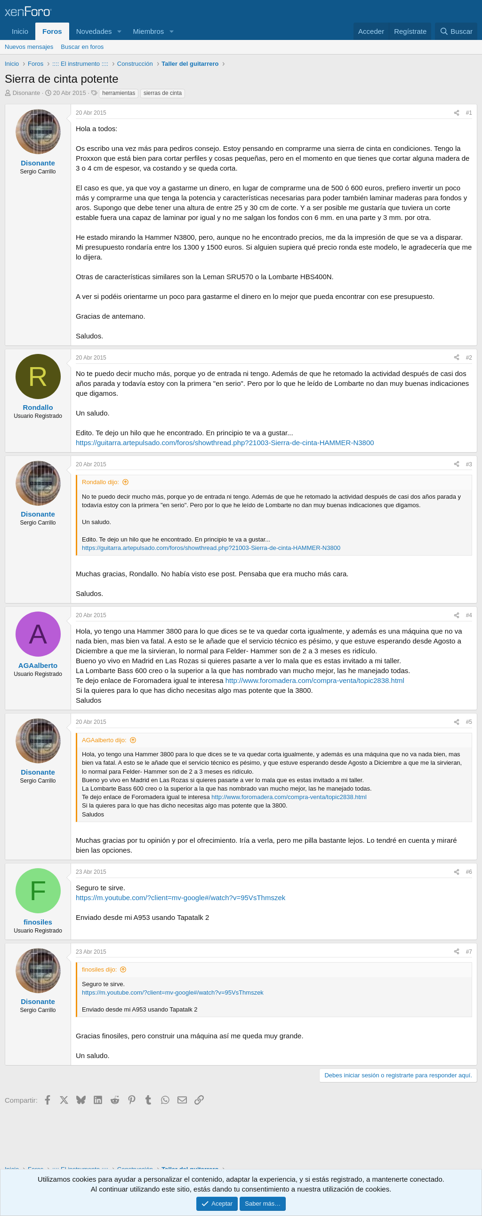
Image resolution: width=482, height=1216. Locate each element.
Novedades (94, 31)
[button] (119, 31)
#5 (469, 722)
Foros (52, 31)
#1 (469, 113)
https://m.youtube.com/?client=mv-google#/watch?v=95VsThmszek (180, 898)
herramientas (118, 93)
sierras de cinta (163, 93)
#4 (469, 615)
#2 (469, 357)
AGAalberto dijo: (104, 740)
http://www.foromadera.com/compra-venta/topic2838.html (314, 680)
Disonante (26, 92)
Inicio (20, 31)
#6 (469, 872)
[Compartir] (456, 113)
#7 (469, 952)
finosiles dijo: (99, 969)
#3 (469, 464)
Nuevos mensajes (29, 46)
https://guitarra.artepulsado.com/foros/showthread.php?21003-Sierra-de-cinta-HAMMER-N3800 (225, 443)
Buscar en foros (82, 46)
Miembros (148, 31)
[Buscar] (456, 31)
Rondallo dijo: (100, 482)
